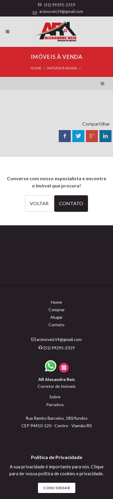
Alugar (56, 317)
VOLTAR (39, 203)
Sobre (55, 396)
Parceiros (55, 404)
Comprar (57, 309)
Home (36, 68)
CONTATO (71, 203)
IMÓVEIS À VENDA (62, 68)
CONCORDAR (56, 487)
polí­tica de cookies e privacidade (70, 473)
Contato (56, 324)
